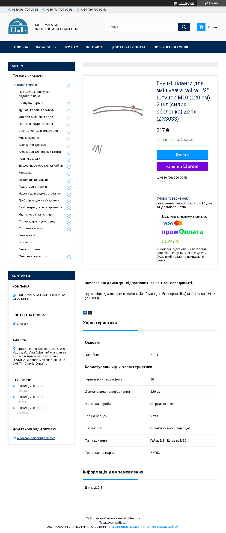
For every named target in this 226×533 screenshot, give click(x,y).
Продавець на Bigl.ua (113, 522)
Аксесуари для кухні (33, 145)
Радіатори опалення (33, 186)
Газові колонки (29, 249)
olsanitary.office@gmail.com (36, 438)
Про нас (70, 47)
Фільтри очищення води (36, 117)
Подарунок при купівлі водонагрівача (35, 94)
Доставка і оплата (128, 47)
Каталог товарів (25, 85)
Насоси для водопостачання (40, 193)
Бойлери (25, 242)
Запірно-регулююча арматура (40, 207)
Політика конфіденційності (102, 59)
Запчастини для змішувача (38, 130)
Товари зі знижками (30, 59)
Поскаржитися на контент (125, 526)
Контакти (95, 47)
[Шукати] (184, 27)
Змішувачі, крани (31, 103)
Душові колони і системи (36, 110)
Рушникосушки (29, 158)
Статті (63, 59)
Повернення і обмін (171, 47)
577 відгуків (186, 3)
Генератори (27, 235)
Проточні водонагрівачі (36, 124)
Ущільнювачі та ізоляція (36, 214)
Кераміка (25, 172)
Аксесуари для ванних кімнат (40, 151)
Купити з (182, 167)
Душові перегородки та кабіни (41, 165)
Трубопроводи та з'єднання (39, 200)
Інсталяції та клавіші (33, 179)
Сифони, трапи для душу (37, 221)
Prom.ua (134, 518)
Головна (20, 47)
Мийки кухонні (29, 138)
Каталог (43, 47)
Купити (182, 154)
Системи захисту (31, 228)
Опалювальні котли (33, 256)
